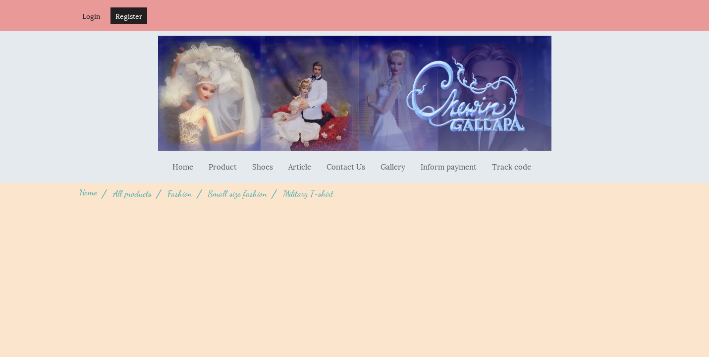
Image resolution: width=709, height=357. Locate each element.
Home (182, 166)
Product (223, 166)
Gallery (393, 166)
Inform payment (449, 166)
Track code (511, 166)
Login (91, 15)
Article (299, 166)
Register (128, 15)
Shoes (262, 166)
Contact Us (346, 166)
